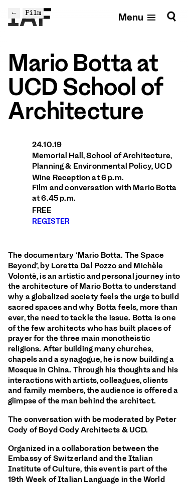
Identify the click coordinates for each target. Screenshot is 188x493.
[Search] (171, 17)
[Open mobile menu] (137, 17)
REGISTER (51, 221)
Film (33, 13)
